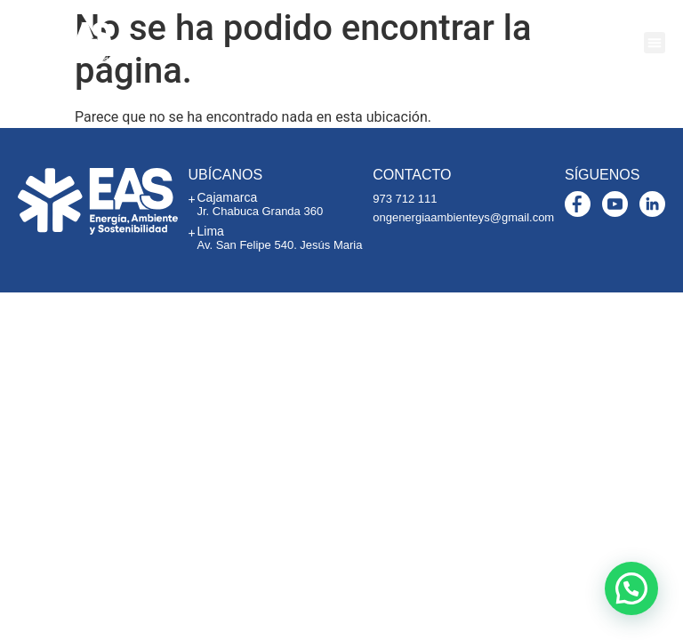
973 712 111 (405, 198)
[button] (654, 42)
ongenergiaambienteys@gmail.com (463, 217)
